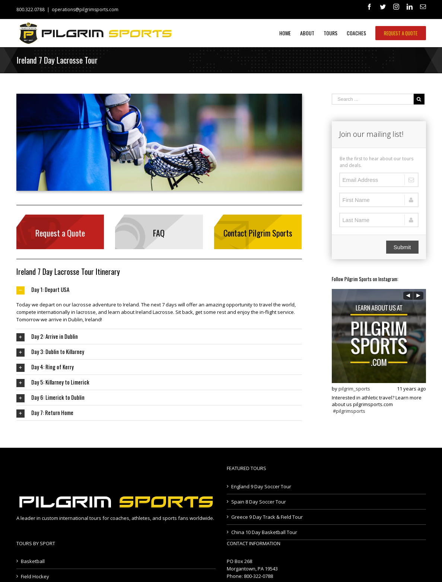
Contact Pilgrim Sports (257, 233)
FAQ (159, 233)
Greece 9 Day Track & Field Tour (267, 517)
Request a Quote (60, 233)
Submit (402, 247)
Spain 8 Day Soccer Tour (258, 501)
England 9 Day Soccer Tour (261, 486)
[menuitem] (289, 33)
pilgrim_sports (354, 388)
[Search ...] (373, 99)
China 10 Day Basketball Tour (264, 532)
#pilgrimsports (349, 411)
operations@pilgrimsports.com (85, 9)
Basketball (33, 561)
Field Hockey (35, 576)
